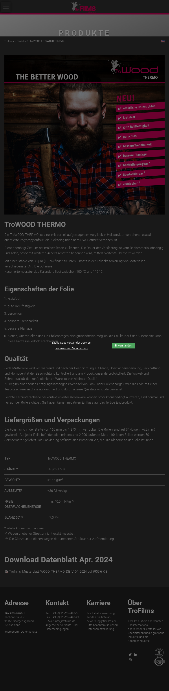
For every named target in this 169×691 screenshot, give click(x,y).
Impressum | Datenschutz (71, 348)
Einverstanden (123, 345)
